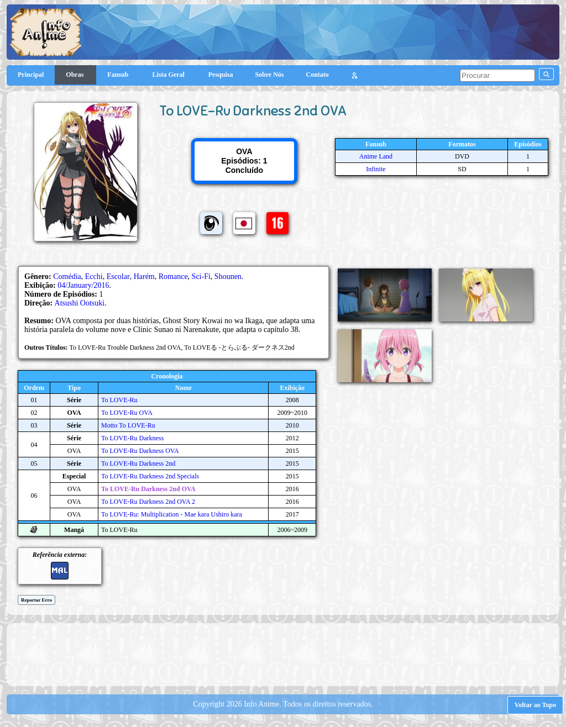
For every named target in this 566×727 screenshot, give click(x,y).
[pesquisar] (497, 75)
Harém (144, 276)
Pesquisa (220, 74)
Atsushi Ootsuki (80, 303)
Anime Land (375, 156)
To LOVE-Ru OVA (127, 413)
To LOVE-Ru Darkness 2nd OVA (148, 489)
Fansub (118, 74)
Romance (173, 276)
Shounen (228, 276)
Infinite (375, 169)
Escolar (118, 276)
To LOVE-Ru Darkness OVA (140, 451)
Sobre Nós (269, 74)
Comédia (67, 276)
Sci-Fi (201, 276)
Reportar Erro (36, 600)
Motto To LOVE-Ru (128, 425)
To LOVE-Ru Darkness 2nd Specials (150, 476)
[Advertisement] (283, 653)
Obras (75, 74)
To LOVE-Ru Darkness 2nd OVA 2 (148, 501)
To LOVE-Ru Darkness (132, 438)
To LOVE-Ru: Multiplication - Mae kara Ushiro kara (171, 514)
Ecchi (94, 276)
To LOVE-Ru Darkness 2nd (138, 463)
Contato (317, 74)
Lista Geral (169, 74)
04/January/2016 (83, 285)
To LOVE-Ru (119, 400)
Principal (31, 74)
